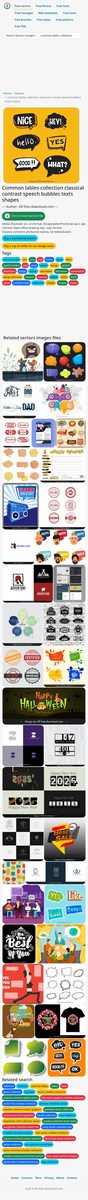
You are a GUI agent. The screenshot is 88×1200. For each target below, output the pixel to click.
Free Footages (24, 13)
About (60, 1178)
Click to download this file (23, 216)
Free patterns (64, 19)
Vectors (19, 93)
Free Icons (69, 13)
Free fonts (63, 6)
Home (7, 93)
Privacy (49, 1178)
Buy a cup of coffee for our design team (29, 246)
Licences (26, 1178)
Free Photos (43, 6)
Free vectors (22, 6)
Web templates (48, 13)
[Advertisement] (44, 66)
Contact (72, 1178)
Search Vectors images (20, 35)
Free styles (44, 19)
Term (38, 1178)
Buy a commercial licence (20, 238)
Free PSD (20, 26)
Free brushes (23, 19)
